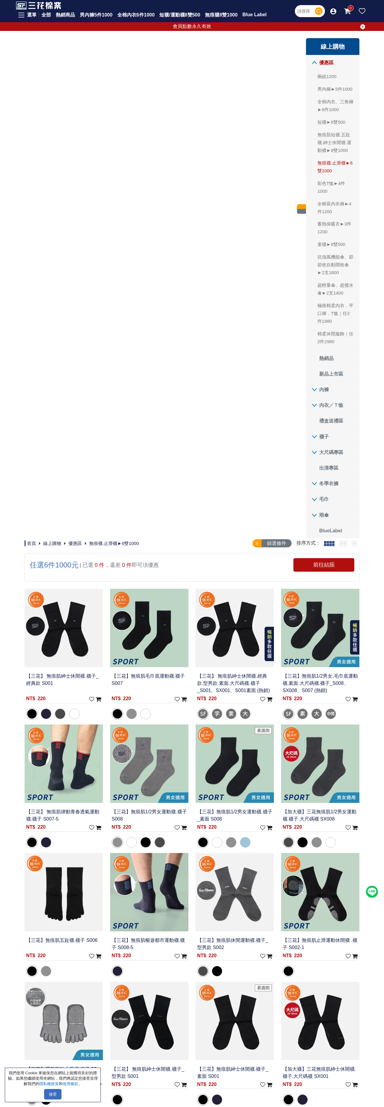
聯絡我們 (103, 907)
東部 (59, 934)
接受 (53, 1094)
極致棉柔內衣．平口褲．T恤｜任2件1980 (65, 313)
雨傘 (53, 515)
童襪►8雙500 (61, 244)
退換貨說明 (145, 943)
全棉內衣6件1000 (136, 14)
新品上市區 (61, 374)
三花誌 (180, 925)
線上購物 (124, 46)
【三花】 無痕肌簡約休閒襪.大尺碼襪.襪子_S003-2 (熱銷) (327, 761)
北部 (59, 907)
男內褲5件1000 (96, 14)
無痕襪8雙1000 (221, 14)
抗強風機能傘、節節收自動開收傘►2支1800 (65, 264)
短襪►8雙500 (61, 122)
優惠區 (56, 62)
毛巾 (53, 499)
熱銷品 (56, 358)
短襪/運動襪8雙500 (179, 14)
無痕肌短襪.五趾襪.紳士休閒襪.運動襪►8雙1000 (64, 142)
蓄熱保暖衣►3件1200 (64, 227)
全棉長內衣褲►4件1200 (64, 207)
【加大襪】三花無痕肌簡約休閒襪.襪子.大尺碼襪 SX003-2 (191, 643)
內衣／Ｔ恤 (61, 405)
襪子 (53, 436)
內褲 (53, 389)
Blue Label (254, 14)
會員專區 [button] (182, 916)
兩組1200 (56, 76)
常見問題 (143, 907)
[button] (333, 11)
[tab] (329, 49)
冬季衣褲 (58, 483)
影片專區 (182, 934)
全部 (46, 14)
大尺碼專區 (61, 452)
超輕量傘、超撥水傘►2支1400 (65, 289)
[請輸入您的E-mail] (307, 1008)
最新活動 (182, 907)
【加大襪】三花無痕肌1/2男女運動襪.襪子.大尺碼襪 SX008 (328, 297)
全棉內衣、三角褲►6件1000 (65, 105)
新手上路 (143, 916)
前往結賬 (330, 71)
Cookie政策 (106, 934)
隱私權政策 (105, 916)
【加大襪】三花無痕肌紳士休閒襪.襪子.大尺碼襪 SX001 (326, 525)
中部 (59, 916)
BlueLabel (60, 530)
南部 (59, 925)
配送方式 (143, 934)
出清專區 (58, 467)
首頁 (102, 46)
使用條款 (103, 925)
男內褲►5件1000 (64, 89)
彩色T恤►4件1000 (60, 187)
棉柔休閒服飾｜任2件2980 (65, 337)
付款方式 (143, 925)
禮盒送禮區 (61, 420)
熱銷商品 (65, 14)
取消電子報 (267, 1020)
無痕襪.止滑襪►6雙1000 (64, 166)
